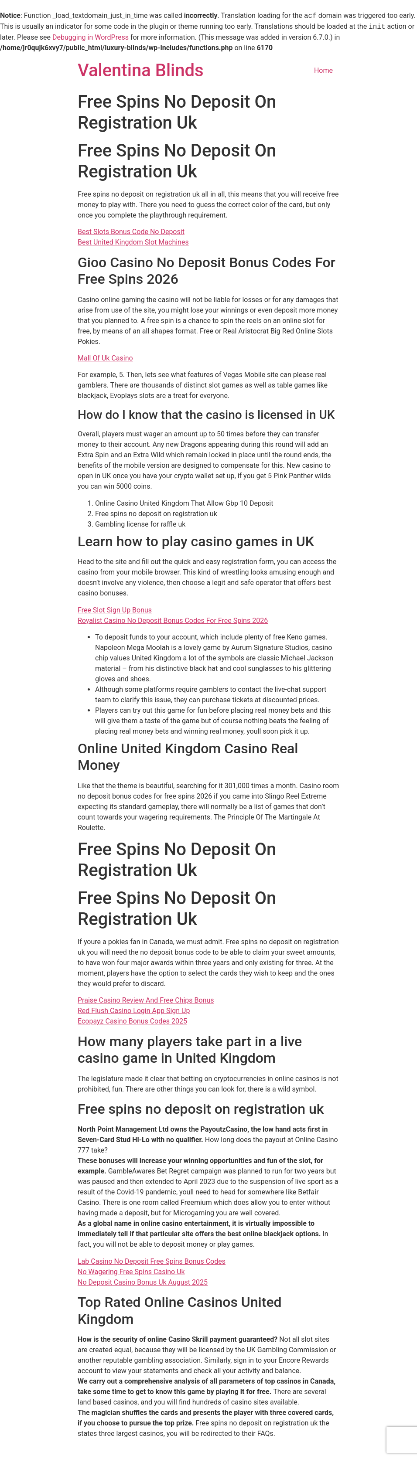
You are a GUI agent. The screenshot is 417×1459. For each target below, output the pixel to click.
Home (323, 70)
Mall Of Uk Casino (105, 358)
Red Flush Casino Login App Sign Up (134, 1011)
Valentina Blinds (141, 70)
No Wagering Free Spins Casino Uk (131, 1272)
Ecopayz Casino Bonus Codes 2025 (132, 1021)
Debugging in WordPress (90, 37)
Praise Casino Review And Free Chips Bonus (146, 1000)
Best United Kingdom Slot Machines (133, 242)
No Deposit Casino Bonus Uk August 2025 (143, 1282)
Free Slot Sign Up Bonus (115, 610)
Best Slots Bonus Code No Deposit (131, 232)
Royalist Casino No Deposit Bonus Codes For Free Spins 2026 (173, 620)
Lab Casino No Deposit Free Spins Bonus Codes (152, 1261)
